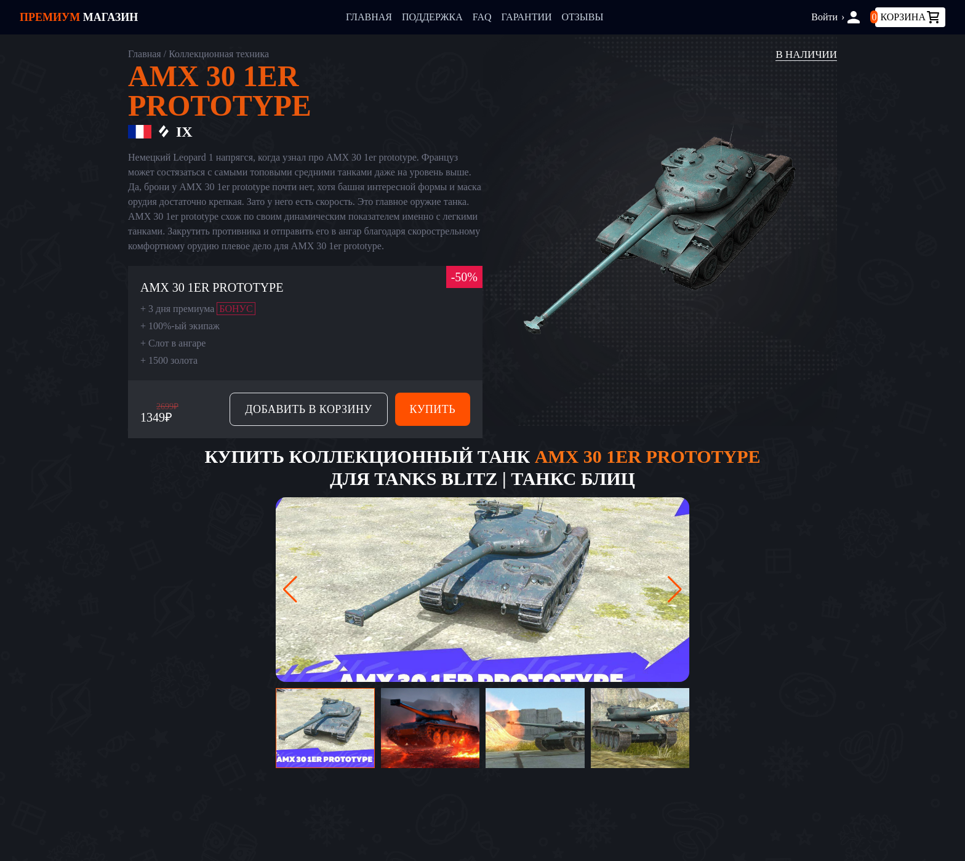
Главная (369, 17)
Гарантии (527, 17)
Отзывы (583, 17)
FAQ (482, 17)
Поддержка (432, 17)
